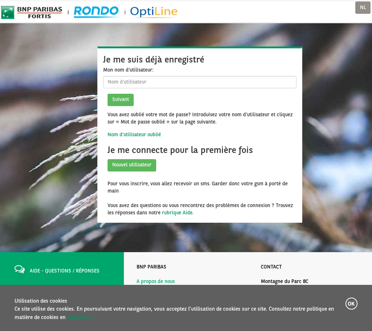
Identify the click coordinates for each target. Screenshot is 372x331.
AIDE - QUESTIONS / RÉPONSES (65, 271)
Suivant (120, 99)
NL (363, 7)
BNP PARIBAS (151, 267)
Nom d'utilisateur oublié (134, 134)
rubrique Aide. (178, 212)
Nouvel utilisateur (131, 164)
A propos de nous (156, 281)
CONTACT (271, 267)
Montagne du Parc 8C (284, 281)
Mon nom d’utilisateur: (128, 70)
